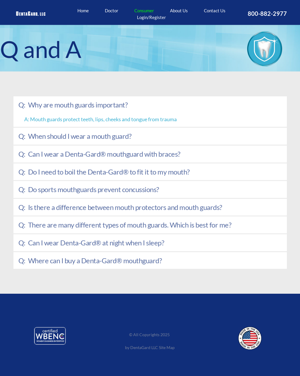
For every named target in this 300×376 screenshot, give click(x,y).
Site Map (167, 347)
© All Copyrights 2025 (150, 334)
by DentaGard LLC (141, 347)
